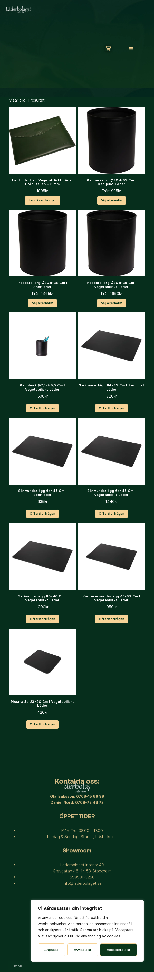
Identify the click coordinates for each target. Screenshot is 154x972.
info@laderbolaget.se (82, 789)
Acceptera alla (118, 950)
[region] (87, 931)
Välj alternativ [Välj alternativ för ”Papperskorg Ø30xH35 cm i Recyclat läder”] (111, 200)
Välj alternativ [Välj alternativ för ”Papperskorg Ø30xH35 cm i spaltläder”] (42, 303)
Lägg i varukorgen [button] (42, 200)
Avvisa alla (82, 950)
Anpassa (51, 950)
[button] (131, 48)
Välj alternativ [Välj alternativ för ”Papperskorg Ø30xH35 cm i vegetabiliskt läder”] (111, 303)
